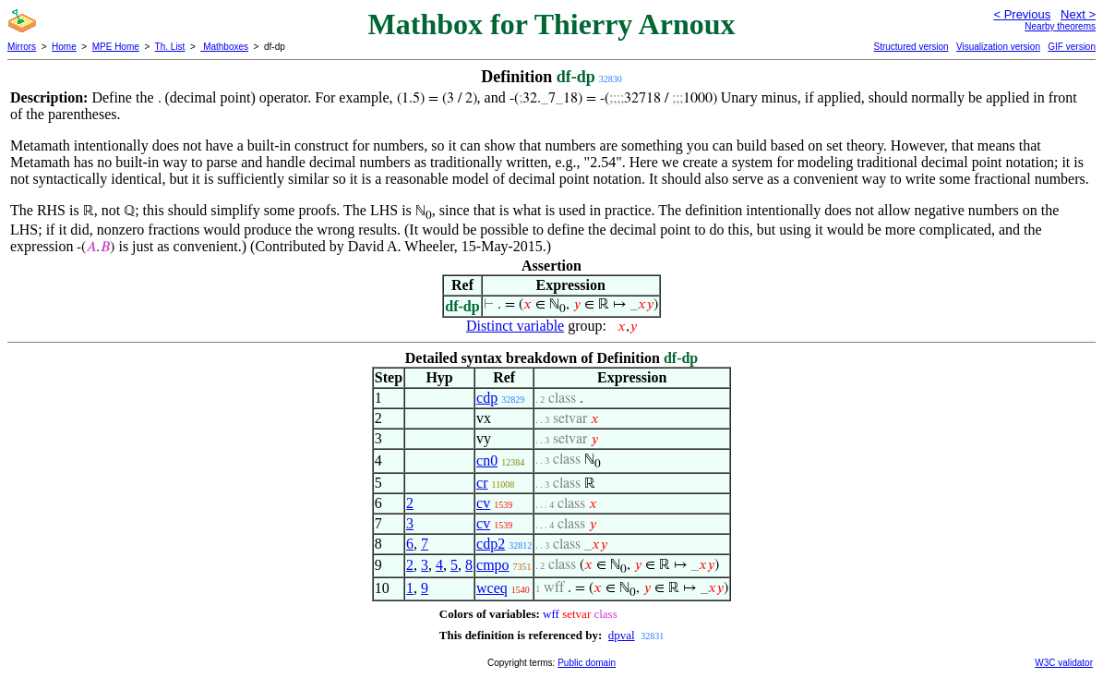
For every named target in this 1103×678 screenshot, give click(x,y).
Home (64, 47)
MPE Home (115, 47)
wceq (492, 588)
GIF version (1072, 47)
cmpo (493, 565)
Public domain (586, 663)
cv (483, 503)
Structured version (910, 47)
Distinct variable (515, 325)
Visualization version (998, 47)
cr (481, 482)
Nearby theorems (1060, 26)
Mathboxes (224, 47)
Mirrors (21, 47)
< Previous (1021, 14)
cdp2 (490, 543)
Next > (1078, 14)
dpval (621, 635)
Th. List (170, 47)
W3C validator (1064, 663)
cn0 (487, 460)
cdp (487, 398)
